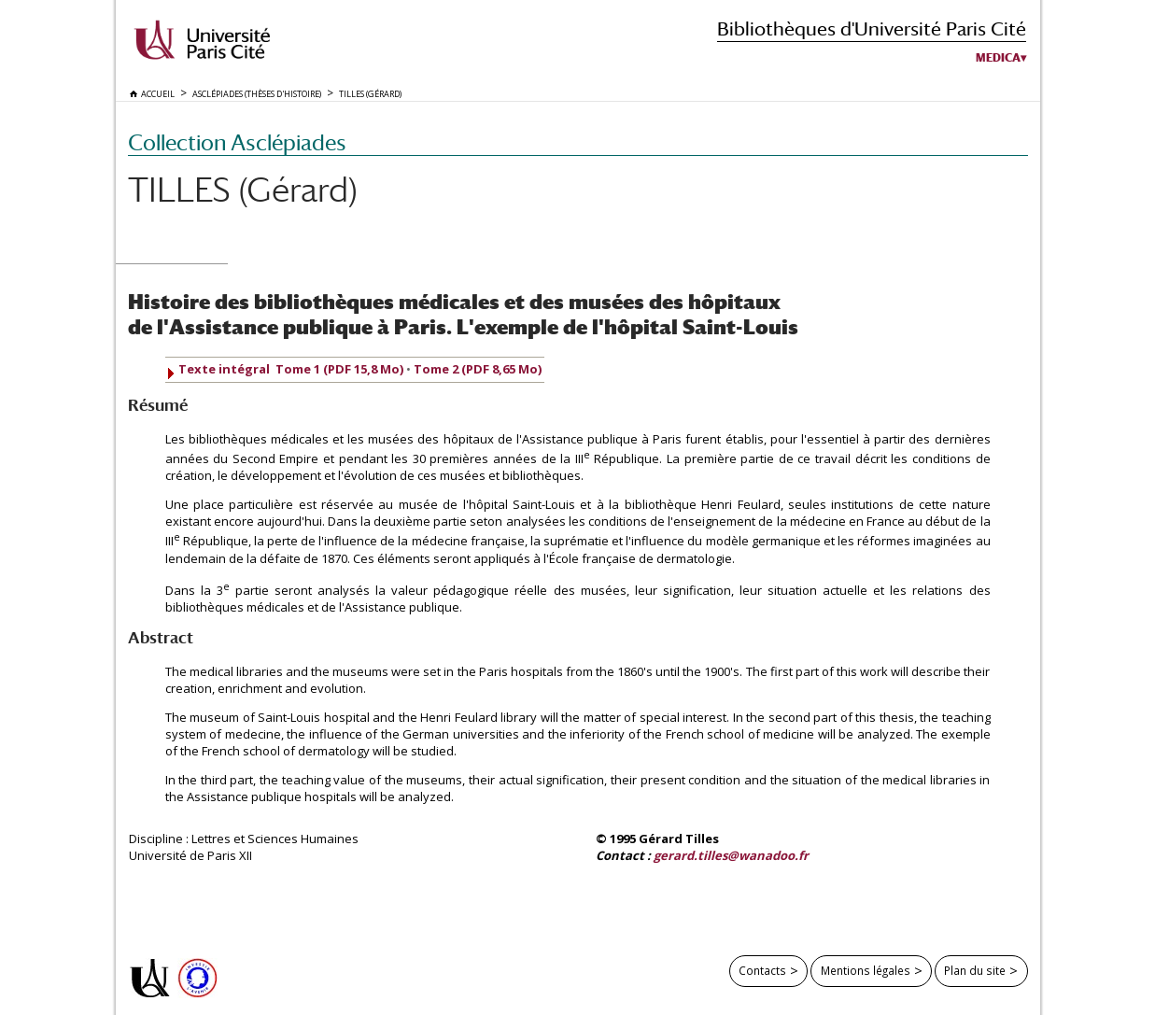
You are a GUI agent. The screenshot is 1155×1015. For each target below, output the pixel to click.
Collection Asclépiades (237, 142)
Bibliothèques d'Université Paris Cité (871, 28)
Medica (998, 57)
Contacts (762, 970)
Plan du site (975, 970)
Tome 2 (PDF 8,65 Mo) (478, 368)
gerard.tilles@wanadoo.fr (731, 855)
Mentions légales (865, 970)
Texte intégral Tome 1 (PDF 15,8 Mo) (290, 368)
